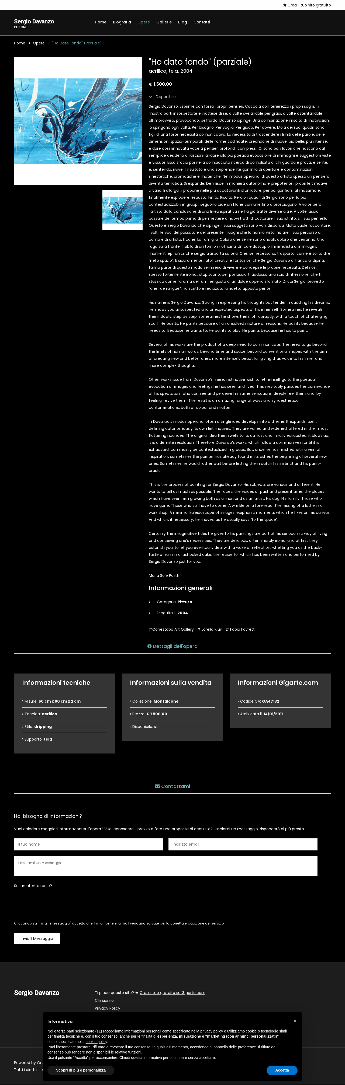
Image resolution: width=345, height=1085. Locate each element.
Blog (182, 22)
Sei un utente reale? (33, 886)
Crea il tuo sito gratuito (307, 5)
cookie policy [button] (96, 1041)
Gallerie (164, 22)
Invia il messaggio (37, 939)
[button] (295, 1021)
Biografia (122, 22)
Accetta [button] (282, 1070)
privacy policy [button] (211, 1031)
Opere (143, 22)
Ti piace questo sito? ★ (150, 993)
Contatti (202, 22)
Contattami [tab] (172, 785)
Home (100, 22)
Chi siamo (104, 1001)
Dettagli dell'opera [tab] (172, 645)
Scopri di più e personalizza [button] (81, 1070)
